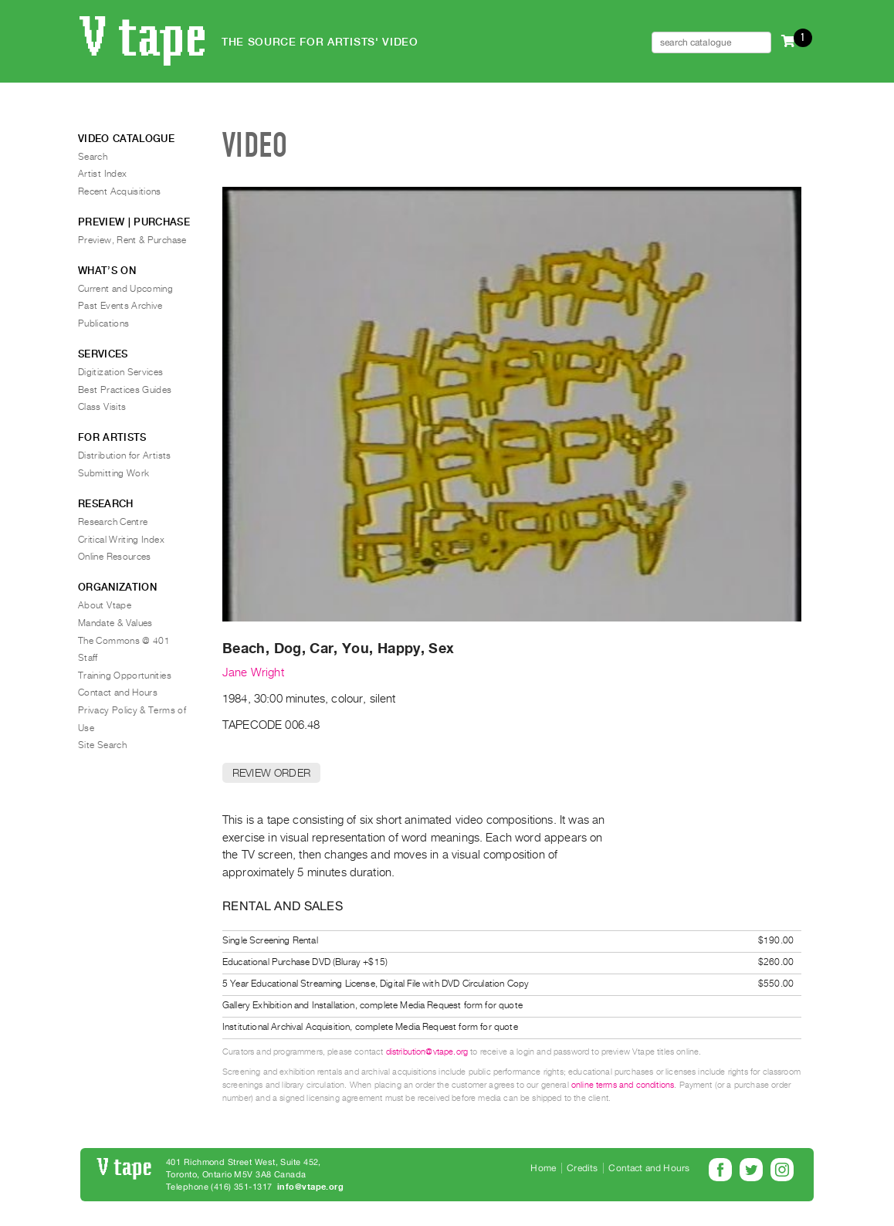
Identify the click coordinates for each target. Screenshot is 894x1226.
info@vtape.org (310, 1187)
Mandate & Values (115, 623)
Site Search (102, 745)
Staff (88, 657)
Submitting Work (113, 473)
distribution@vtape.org (427, 1052)
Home (543, 1168)
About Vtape (104, 605)
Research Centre (112, 521)
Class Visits (102, 406)
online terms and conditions (622, 1085)
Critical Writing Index (121, 539)
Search (92, 156)
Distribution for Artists (124, 455)
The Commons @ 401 (124, 640)
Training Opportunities (124, 675)
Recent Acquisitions (119, 191)
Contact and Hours (117, 692)
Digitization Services (121, 372)
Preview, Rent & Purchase (132, 240)
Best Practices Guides (125, 389)
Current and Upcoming (125, 288)
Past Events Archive (120, 305)
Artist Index (102, 173)
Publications (103, 323)
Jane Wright (253, 672)
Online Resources (114, 556)
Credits (582, 1168)
